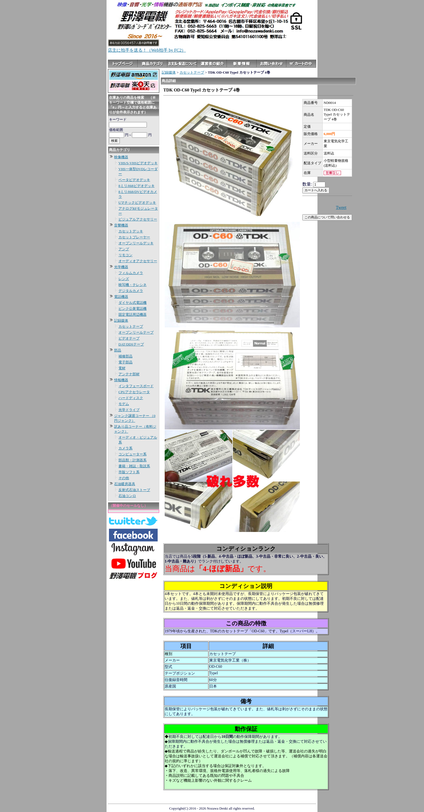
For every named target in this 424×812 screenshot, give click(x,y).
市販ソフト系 (129, 472)
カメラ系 (125, 448)
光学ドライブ (129, 410)
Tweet (341, 207)
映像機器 (121, 157)
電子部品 (125, 362)
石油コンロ (127, 496)
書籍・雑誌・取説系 (134, 466)
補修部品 (125, 356)
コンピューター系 (132, 454)
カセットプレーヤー (134, 237)
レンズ (123, 279)
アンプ (123, 249)
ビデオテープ (129, 338)
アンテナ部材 (129, 374)
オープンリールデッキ (136, 243)
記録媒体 (121, 320)
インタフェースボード (136, 386)
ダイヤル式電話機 (132, 303)
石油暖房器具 (124, 484)
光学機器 (121, 267)
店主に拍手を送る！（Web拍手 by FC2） (147, 50)
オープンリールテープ (136, 332)
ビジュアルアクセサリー (137, 219)
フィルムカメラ (130, 273)
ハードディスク (130, 398)
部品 (117, 350)
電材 (121, 368)
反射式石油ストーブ (134, 490)
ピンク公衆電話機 (132, 309)
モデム (123, 404)
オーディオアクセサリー (137, 261)
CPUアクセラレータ (134, 392)
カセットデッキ (130, 231)
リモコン (125, 255)
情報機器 (121, 380)
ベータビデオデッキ (134, 180)
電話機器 (121, 297)
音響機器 (121, 225)
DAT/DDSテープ (131, 344)
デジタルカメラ (130, 291)
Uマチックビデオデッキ (137, 202)
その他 (123, 478)
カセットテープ (130, 326)
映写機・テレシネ (132, 285)
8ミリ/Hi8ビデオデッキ (136, 186)
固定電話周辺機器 (132, 315)
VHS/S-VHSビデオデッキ (138, 163)
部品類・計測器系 (132, 460)
